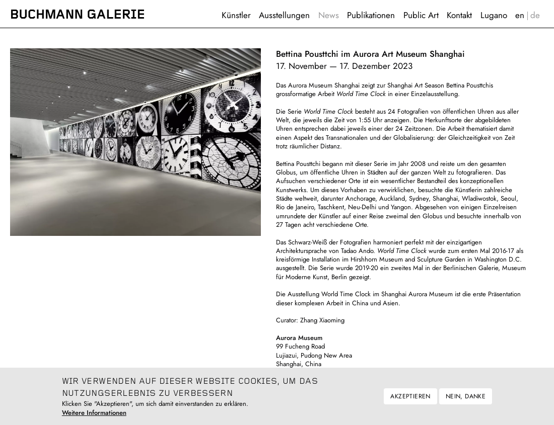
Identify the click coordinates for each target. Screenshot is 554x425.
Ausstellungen (284, 15)
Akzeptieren (410, 399)
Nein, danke (466, 399)
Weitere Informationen (94, 416)
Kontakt (459, 15)
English (520, 15)
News (328, 15)
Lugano (493, 15)
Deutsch (535, 15)
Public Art (421, 15)
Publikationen (371, 15)
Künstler (236, 15)
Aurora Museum (299, 338)
